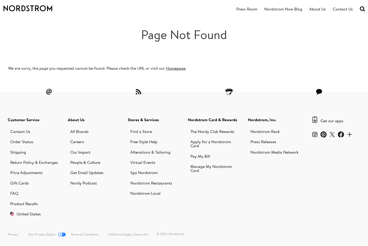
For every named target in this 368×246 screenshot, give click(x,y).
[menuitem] (246, 9)
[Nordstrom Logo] (37, 7)
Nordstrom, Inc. (262, 119)
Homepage (175, 68)
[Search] (362, 9)
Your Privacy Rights (41, 234)
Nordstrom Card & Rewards (212, 119)
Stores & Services (143, 119)
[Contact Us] (319, 91)
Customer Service (23, 119)
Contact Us (343, 9)
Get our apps (331, 121)
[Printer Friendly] (229, 91)
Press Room (246, 9)
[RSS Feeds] (139, 91)
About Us (317, 9)
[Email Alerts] (48, 91)
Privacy (13, 234)
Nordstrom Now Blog (283, 9)
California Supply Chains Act (128, 234)
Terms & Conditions (85, 234)
